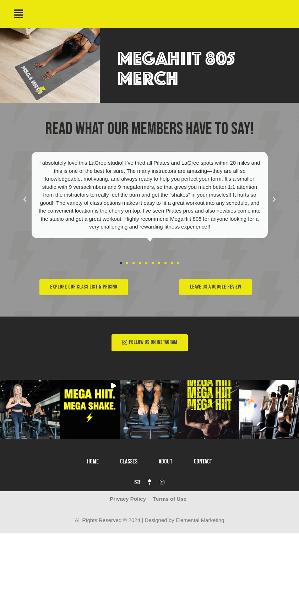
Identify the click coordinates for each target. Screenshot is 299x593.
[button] (121, 263)
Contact (203, 461)
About (166, 461)
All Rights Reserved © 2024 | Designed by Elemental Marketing (149, 520)
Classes (128, 461)
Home (93, 461)
